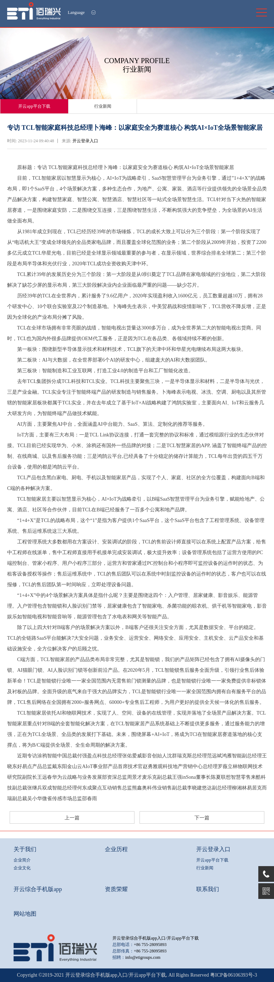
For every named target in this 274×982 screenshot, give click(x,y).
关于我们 (25, 849)
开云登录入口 (85, 140)
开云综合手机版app (38, 889)
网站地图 (25, 914)
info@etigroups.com (143, 957)
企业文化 (22, 867)
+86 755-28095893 (150, 944)
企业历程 (116, 849)
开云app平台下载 (34, 106)
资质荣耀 (116, 889)
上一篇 (72, 817)
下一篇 (201, 817)
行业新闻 (102, 106)
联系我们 (207, 889)
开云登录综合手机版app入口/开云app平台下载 (155, 938)
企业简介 (22, 860)
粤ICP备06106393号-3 (233, 975)
